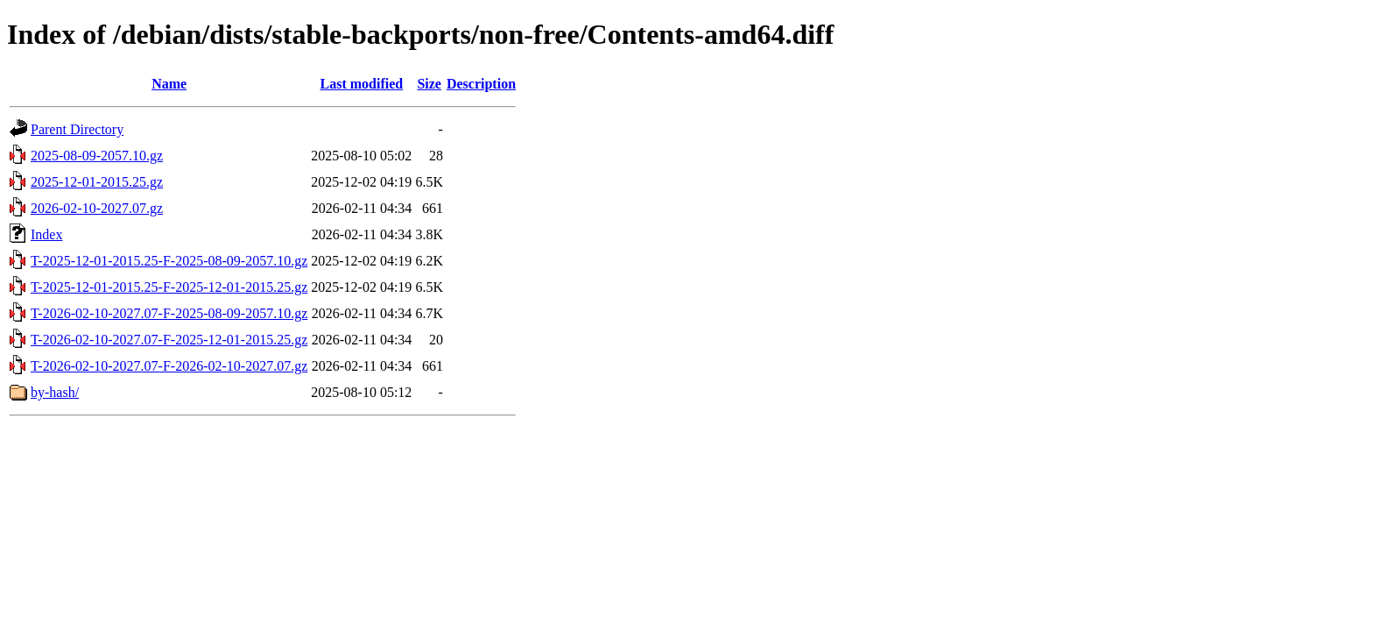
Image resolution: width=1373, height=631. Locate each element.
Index (46, 234)
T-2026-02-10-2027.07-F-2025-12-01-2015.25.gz (169, 339)
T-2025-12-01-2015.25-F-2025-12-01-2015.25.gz (169, 287)
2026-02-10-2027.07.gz (97, 208)
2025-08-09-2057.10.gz (97, 155)
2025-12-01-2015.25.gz (97, 181)
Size (429, 83)
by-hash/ (55, 392)
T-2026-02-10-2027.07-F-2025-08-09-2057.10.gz (169, 313)
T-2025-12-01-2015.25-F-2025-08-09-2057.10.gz (169, 260)
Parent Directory (77, 129)
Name (169, 83)
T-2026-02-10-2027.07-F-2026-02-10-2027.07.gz (169, 365)
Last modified (361, 83)
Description (481, 83)
